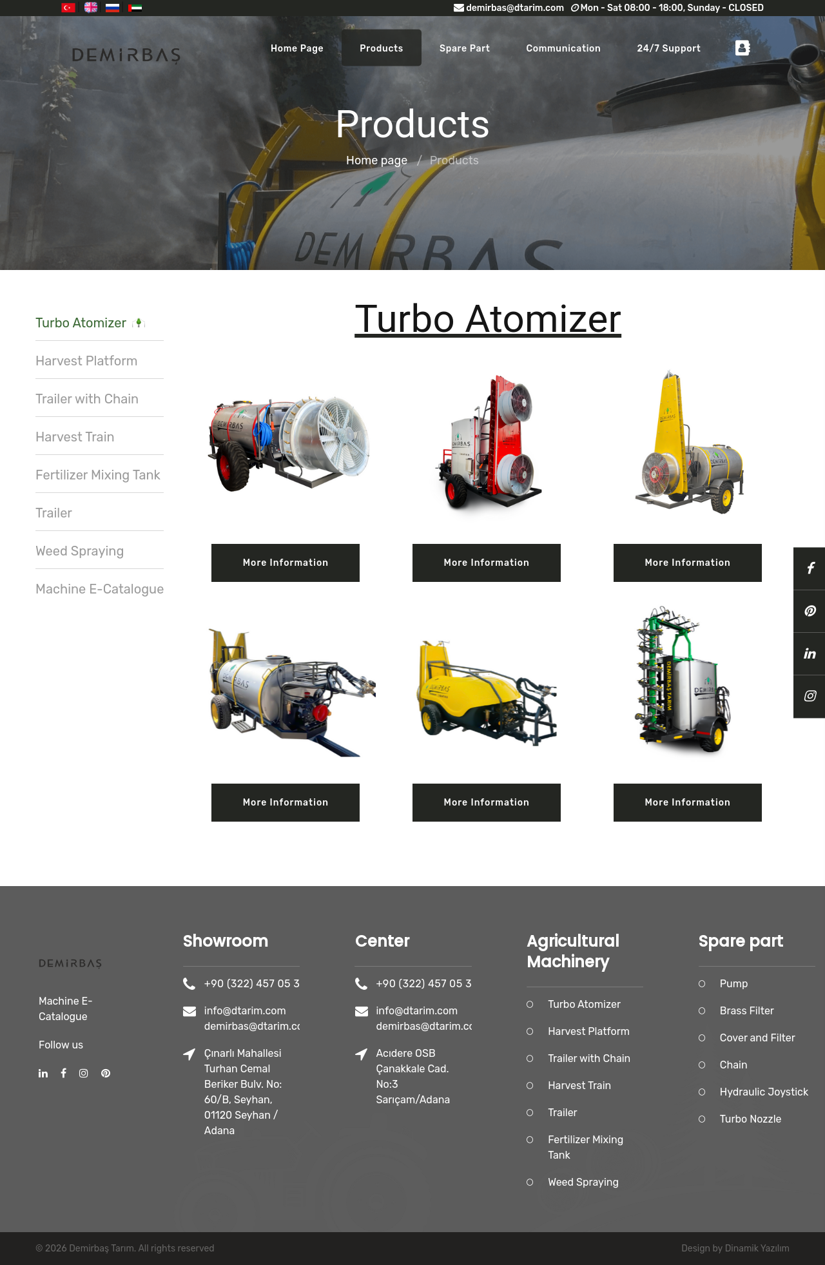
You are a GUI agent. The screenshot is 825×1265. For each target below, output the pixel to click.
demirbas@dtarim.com (509, 8)
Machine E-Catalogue (99, 589)
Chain (769, 1065)
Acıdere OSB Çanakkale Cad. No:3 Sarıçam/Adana (448, 1076)
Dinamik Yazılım (757, 1248)
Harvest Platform (86, 361)
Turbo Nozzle (786, 1119)
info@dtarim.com (281, 1011)
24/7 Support (669, 48)
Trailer (53, 513)
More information (286, 562)
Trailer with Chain (87, 399)
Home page (297, 48)
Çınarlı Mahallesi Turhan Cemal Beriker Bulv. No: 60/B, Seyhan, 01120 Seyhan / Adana (279, 1092)
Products (381, 48)
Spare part (465, 48)
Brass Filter (782, 1011)
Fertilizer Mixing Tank (97, 475)
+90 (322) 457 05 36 (291, 984)
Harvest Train (75, 437)
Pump (769, 984)
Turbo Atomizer (90, 323)
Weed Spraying (79, 551)
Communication (563, 48)
